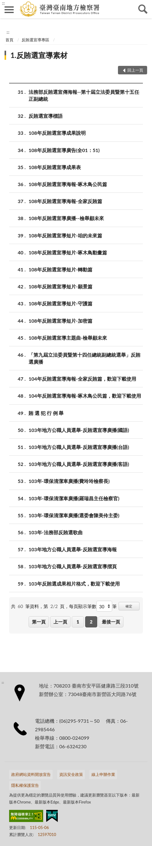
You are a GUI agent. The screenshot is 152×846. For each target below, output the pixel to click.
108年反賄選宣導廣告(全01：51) (64, 150)
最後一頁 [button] (111, 621)
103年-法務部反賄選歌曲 (56, 532)
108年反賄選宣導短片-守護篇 (60, 303)
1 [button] (78, 621)
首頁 (9, 39)
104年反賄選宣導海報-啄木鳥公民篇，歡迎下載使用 (85, 395)
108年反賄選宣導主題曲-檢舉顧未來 (68, 337)
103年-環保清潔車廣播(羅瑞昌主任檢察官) (74, 498)
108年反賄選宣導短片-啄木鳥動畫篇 (68, 252)
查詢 (143, 9)
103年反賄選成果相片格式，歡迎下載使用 (74, 583)
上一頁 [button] (60, 621)
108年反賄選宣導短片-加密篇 (60, 320)
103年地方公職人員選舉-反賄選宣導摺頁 (73, 566)
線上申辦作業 (103, 774)
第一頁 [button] (39, 621)
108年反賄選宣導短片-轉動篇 (60, 269)
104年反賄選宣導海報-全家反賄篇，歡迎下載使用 (82, 378)
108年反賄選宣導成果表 (55, 167)
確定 (129, 606)
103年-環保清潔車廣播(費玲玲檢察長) (69, 480)
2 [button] (91, 621)
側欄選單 (9, 9)
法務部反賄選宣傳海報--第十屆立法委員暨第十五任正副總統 (84, 95)
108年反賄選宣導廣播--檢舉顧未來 (66, 218)
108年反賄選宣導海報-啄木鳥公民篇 (68, 184)
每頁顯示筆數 (82, 606)
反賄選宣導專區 (35, 39)
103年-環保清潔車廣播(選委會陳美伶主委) (74, 515)
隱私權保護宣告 (25, 785)
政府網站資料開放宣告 (31, 774)
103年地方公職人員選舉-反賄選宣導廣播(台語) (79, 446)
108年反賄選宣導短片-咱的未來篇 (65, 235)
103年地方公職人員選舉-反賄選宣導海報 (73, 549)
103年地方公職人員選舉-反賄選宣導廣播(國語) (79, 429)
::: (3, 3)
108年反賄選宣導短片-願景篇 (60, 286)
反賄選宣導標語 (46, 115)
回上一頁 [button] (135, 70)
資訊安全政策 (71, 774)
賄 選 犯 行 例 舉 (46, 412)
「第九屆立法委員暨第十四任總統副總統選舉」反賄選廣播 (84, 358)
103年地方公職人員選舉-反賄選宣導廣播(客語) (79, 463)
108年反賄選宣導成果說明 (57, 132)
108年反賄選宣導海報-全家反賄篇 (65, 201)
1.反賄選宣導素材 (38, 55)
